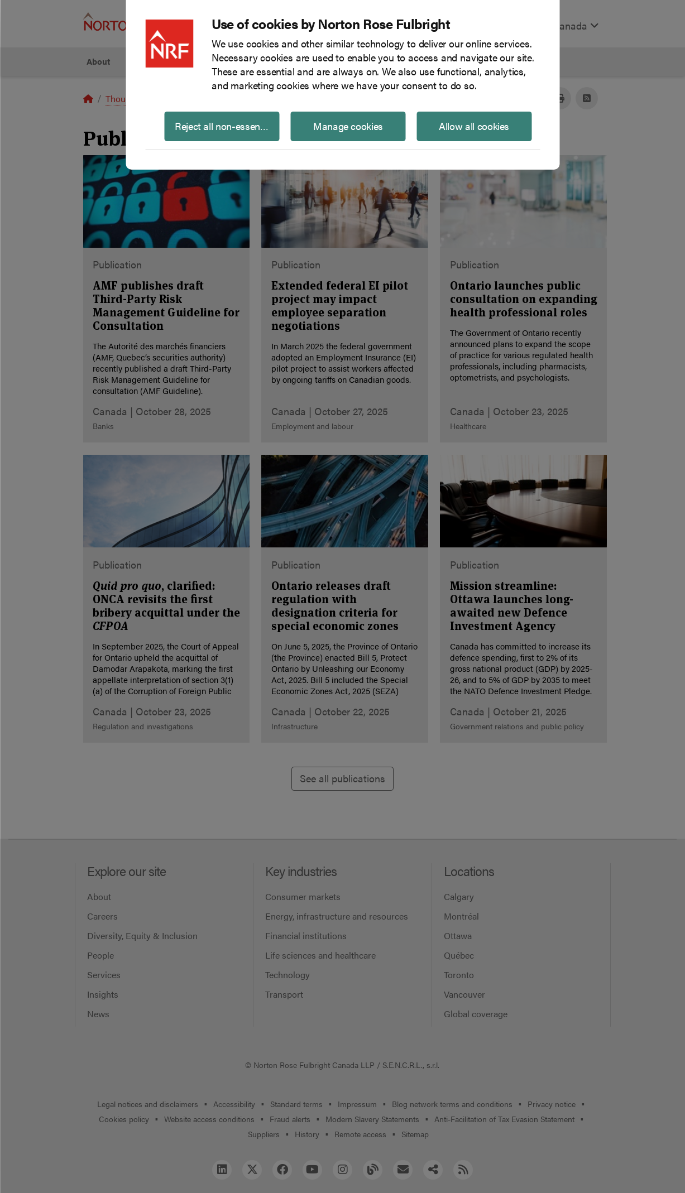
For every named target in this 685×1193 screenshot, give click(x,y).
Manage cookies (348, 126)
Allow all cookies (474, 126)
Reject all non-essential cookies (227, 126)
